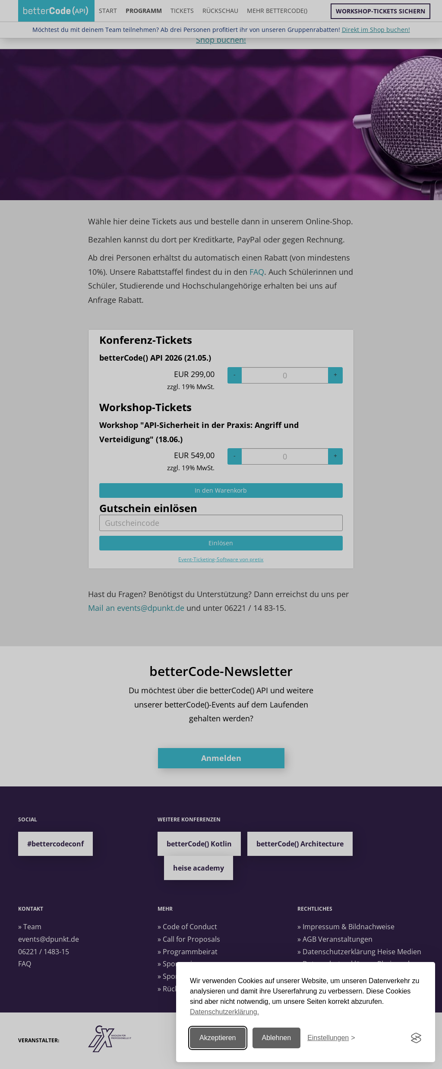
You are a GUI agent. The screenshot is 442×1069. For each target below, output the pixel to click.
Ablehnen (276, 1037)
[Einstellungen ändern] (331, 1038)
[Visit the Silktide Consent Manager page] (416, 1038)
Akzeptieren (217, 1037)
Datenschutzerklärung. (224, 1012)
